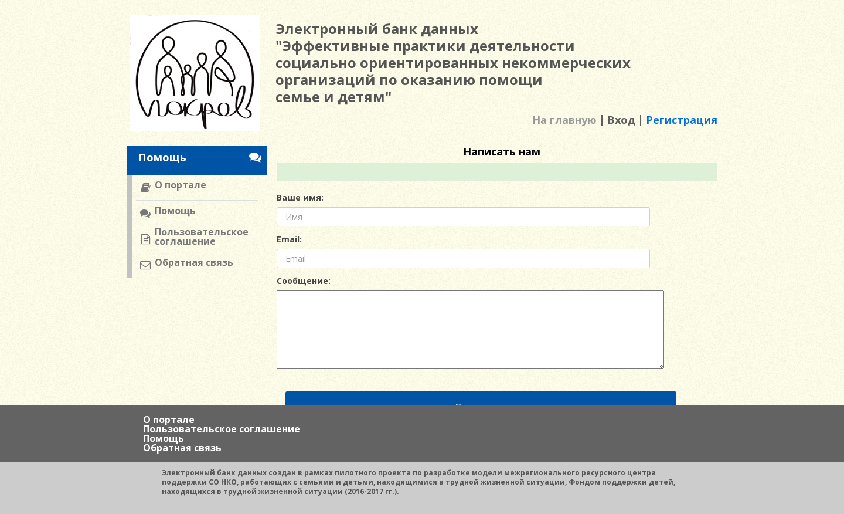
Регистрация (681, 119)
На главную (564, 119)
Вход (621, 119)
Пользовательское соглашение (221, 429)
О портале (169, 419)
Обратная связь (182, 447)
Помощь (163, 438)
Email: (289, 239)
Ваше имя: (300, 197)
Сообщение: (304, 281)
